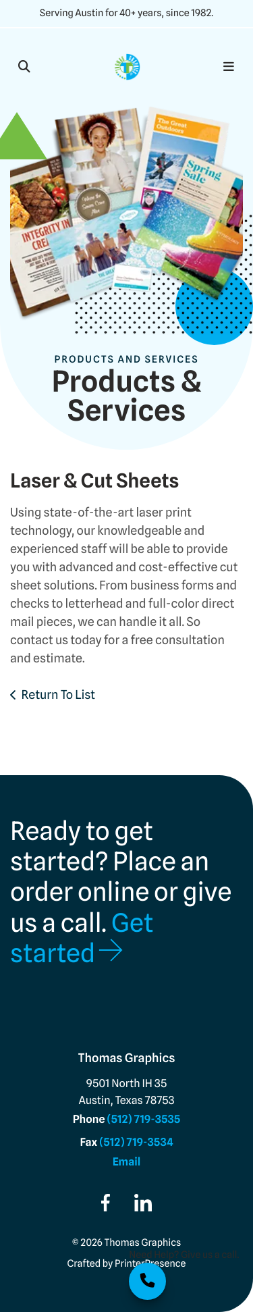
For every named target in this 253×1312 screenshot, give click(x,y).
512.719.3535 (147, 1281)
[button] (24, 67)
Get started (81, 938)
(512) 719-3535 (143, 1119)
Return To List (59, 695)
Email (127, 1161)
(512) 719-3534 (136, 1142)
